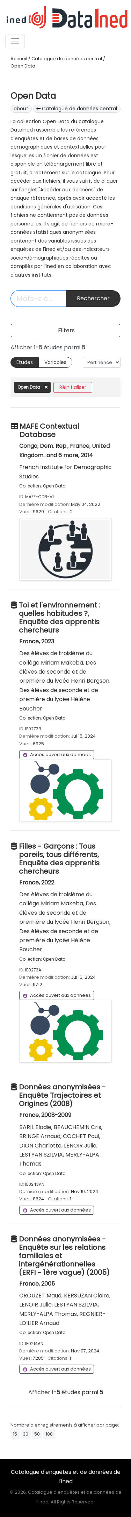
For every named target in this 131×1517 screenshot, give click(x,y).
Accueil (18, 59)
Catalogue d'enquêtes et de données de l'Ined (66, 1476)
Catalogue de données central (66, 59)
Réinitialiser (72, 387)
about (21, 108)
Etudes (24, 362)
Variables (55, 362)
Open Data (22, 66)
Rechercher (93, 298)
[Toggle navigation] (15, 41)
